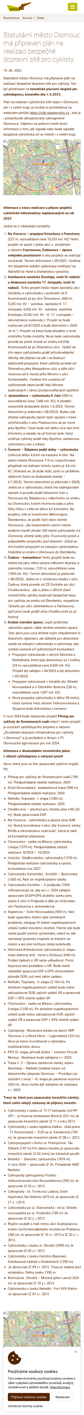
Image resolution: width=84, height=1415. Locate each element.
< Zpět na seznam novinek (22, 1382)
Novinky (27, 18)
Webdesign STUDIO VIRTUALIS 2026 (42, 1408)
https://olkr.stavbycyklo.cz (49, 113)
